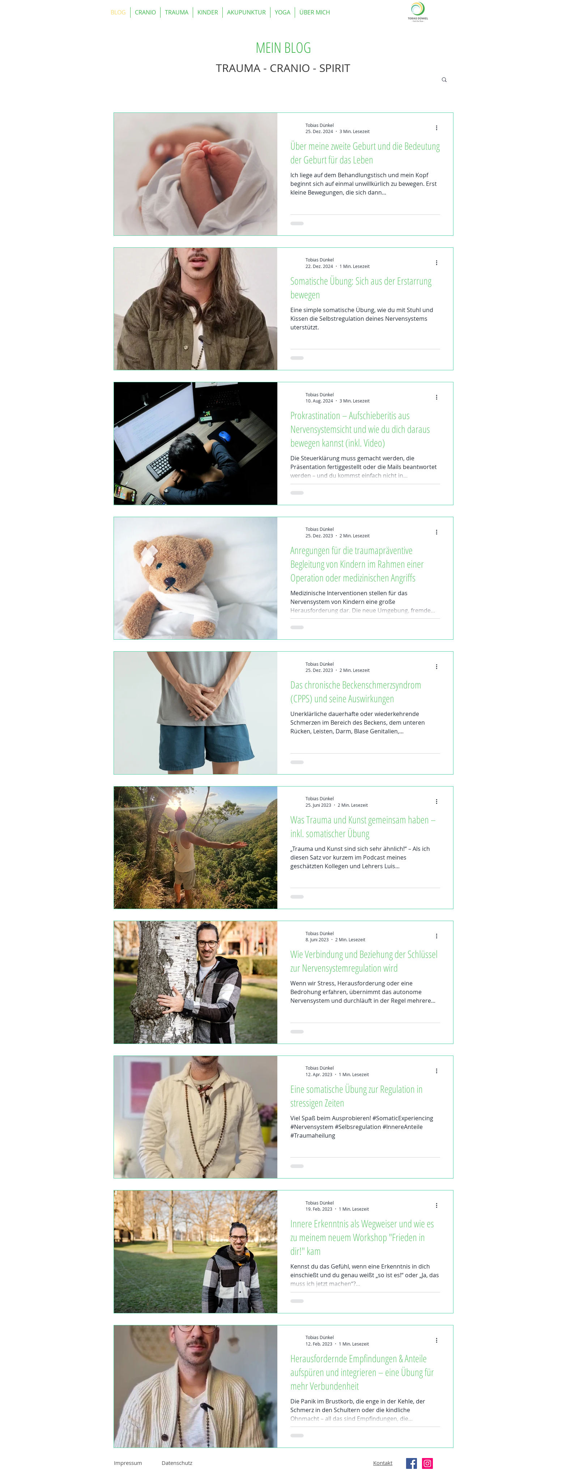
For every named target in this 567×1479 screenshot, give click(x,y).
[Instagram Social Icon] (427, 1463)
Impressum (128, 1462)
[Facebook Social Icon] (411, 1463)
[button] (444, 80)
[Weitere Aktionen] (439, 128)
